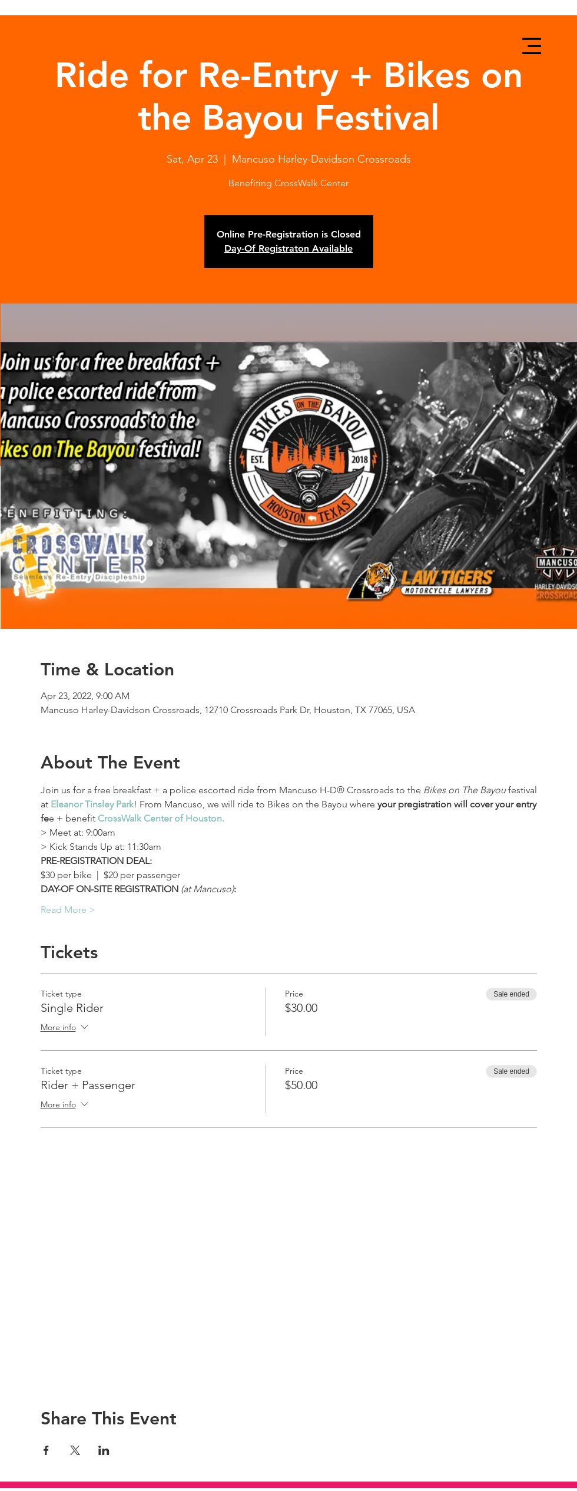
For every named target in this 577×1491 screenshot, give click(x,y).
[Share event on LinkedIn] (104, 1450)
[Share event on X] (75, 1450)
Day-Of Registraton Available (288, 248)
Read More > (68, 909)
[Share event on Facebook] (46, 1450)
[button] (531, 46)
